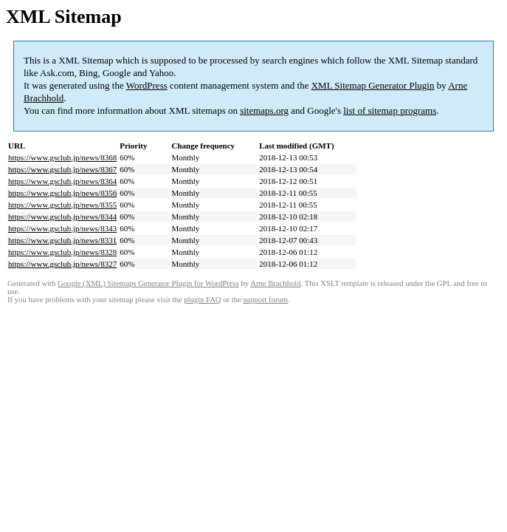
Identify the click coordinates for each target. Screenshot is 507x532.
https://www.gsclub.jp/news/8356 (62, 192)
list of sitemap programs (389, 110)
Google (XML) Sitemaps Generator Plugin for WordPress (148, 283)
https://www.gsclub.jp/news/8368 (62, 157)
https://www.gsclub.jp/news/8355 (62, 204)
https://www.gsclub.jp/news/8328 (62, 252)
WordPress (147, 85)
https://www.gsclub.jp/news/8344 (62, 216)
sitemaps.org (264, 110)
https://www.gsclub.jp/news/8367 (62, 169)
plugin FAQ (202, 300)
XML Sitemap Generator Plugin (373, 85)
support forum (265, 300)
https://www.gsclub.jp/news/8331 (62, 240)
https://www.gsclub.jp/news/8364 (62, 181)
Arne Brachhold (275, 283)
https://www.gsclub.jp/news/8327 (62, 263)
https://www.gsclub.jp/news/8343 (62, 228)
